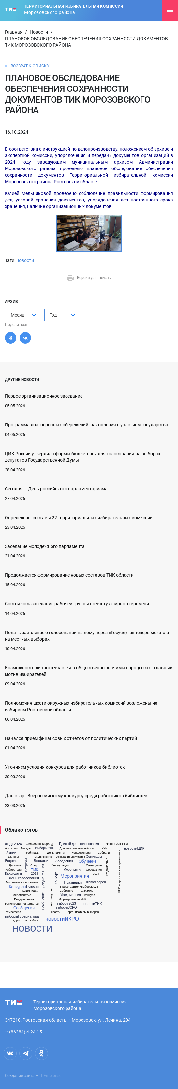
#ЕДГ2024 (13, 844)
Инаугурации (60, 865)
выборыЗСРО (66, 907)
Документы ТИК (43, 876)
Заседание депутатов (70, 857)
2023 (34, 873)
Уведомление (106, 867)
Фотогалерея (96, 882)
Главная (13, 32)
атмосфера (13, 912)
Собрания (104, 852)
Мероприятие (22, 895)
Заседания (64, 861)
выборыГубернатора (22, 916)
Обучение (87, 861)
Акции (11, 853)
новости (25, 260)
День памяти (55, 852)
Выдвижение (43, 857)
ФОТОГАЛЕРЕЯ (117, 844)
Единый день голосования (79, 844)
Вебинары (32, 852)
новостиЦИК (134, 848)
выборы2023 (66, 903)
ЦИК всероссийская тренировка (119, 871)
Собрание (66, 890)
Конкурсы (17, 887)
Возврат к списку (30, 66)
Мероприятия (75, 876)
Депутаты (15, 865)
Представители (70, 886)
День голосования (24, 878)
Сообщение (43, 901)
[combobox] (23, 315)
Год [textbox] (53, 315)
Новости (39, 32)
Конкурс (56, 878)
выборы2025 (89, 886)
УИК (104, 848)
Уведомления (70, 895)
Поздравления (24, 899)
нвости (55, 912)
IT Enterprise (50, 1075)
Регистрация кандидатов (21, 903)
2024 (96, 874)
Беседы (26, 848)
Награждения (51, 897)
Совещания (94, 869)
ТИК (34, 870)
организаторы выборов (83, 912)
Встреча (11, 861)
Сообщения (24, 908)
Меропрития (72, 869)
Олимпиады (30, 890)
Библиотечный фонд (39, 844)
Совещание (94, 865)
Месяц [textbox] (17, 315)
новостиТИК (92, 903)
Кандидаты (13, 873)
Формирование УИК (72, 899)
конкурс (89, 895)
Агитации (11, 848)
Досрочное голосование (22, 882)
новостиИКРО (62, 918)
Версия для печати (89, 277)
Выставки (41, 861)
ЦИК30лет (87, 890)
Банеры (13, 857)
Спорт (34, 865)
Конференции (81, 852)
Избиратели (13, 869)
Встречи (26, 865)
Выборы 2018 (45, 848)
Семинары (94, 856)
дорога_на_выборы (26, 920)
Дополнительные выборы (77, 848)
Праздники (73, 882)
